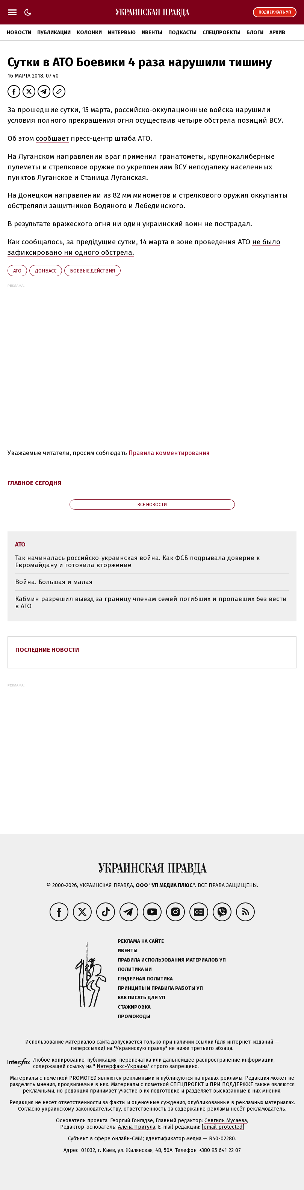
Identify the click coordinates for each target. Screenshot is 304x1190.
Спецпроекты (221, 32)
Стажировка (134, 1007)
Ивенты (152, 32)
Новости (19, 32)
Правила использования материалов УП (172, 960)
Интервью (122, 32)
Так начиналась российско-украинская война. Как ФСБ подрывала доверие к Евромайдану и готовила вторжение (137, 561)
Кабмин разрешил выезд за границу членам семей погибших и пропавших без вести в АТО (151, 602)
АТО (17, 271)
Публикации (54, 32)
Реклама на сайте (141, 941)
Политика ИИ (135, 969)
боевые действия (92, 271)
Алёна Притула (136, 1127)
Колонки (89, 32)
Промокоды (134, 1016)
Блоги (255, 32)
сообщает (52, 138)
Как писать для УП (141, 997)
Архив (277, 32)
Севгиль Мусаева (225, 1120)
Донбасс (45, 271)
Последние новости (47, 649)
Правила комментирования (169, 453)
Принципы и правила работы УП (160, 988)
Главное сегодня (34, 483)
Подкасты (182, 32)
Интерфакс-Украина (122, 1066)
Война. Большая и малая (53, 582)
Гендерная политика (145, 979)
